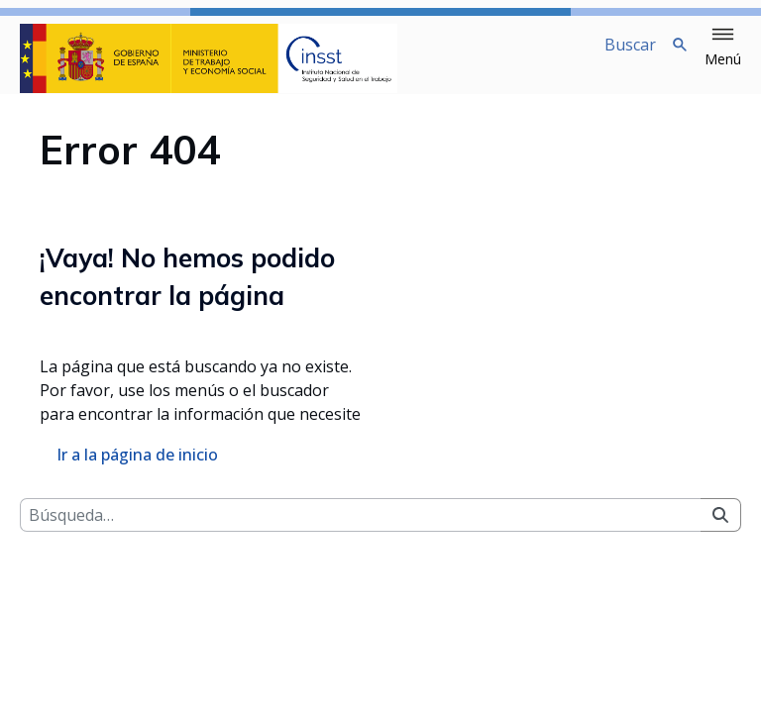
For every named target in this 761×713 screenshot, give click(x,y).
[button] (723, 47)
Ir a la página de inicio (137, 470)
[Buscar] (360, 531)
